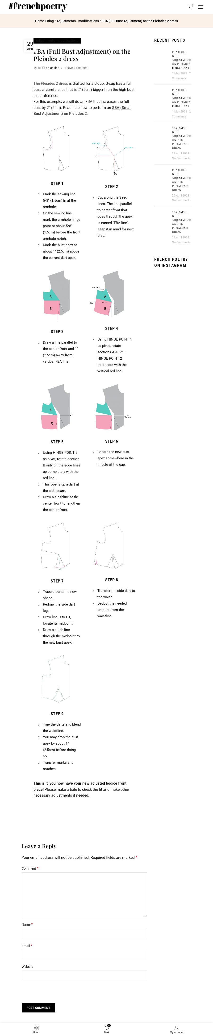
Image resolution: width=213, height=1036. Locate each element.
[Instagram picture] (160, 280)
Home (39, 21)
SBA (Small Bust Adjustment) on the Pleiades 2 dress (181, 221)
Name (27, 924)
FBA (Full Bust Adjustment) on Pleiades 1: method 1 (181, 98)
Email (27, 946)
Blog (50, 21)
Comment (30, 868)
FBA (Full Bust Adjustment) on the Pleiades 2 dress (181, 180)
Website (27, 966)
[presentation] (54, 993)
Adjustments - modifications (78, 21)
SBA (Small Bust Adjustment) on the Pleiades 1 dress (181, 137)
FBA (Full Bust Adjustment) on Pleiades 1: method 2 (181, 59)
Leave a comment (76, 68)
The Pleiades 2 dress (50, 83)
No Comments (181, 158)
